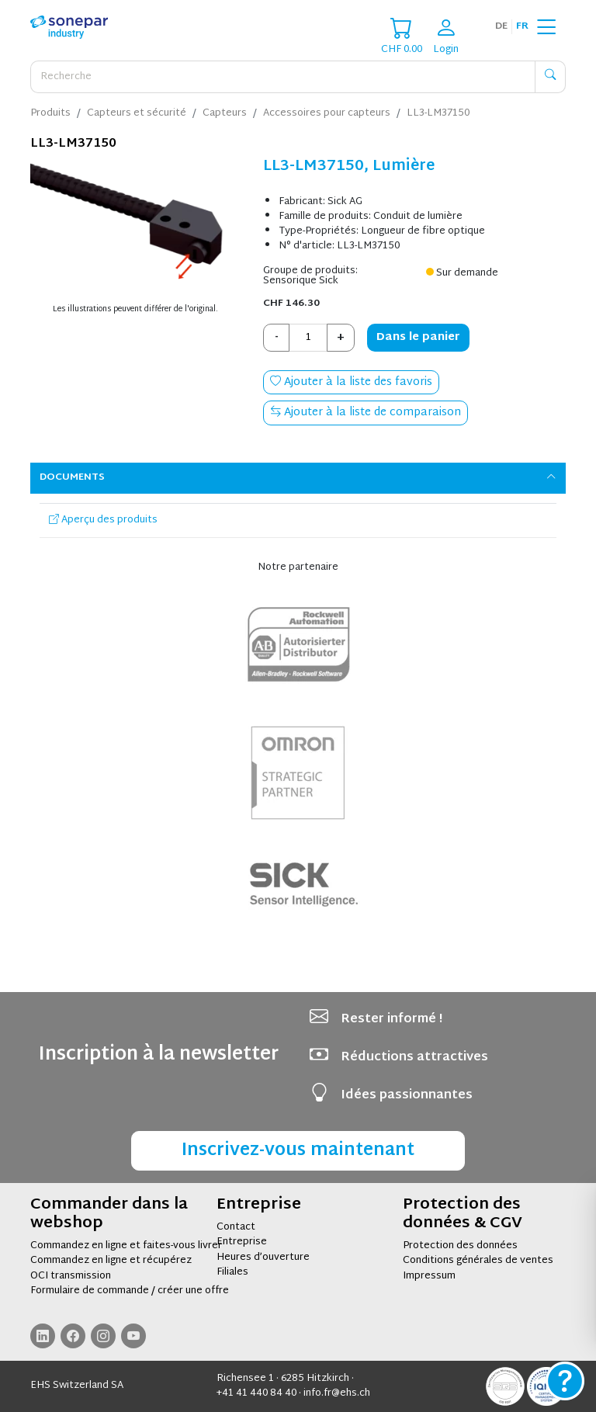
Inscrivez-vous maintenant (298, 1151)
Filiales (232, 1272)
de (501, 26)
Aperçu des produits (103, 520)
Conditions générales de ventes (478, 1260)
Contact (236, 1227)
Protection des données (460, 1246)
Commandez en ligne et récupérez (111, 1260)
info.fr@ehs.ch (336, 1393)
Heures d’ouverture (263, 1257)
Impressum (429, 1276)
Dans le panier (418, 337)
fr (522, 26)
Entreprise (242, 1242)
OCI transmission (70, 1276)
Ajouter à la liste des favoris (351, 382)
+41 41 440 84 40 (256, 1393)
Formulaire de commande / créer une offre (129, 1291)
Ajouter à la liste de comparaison (365, 412)
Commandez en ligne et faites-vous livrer (126, 1246)
